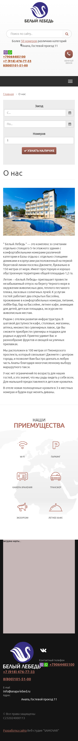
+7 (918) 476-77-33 (19, 672)
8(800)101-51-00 (17, 679)
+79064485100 (56, 664)
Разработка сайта (15, 730)
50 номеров (29, 41)
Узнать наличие (39, 150)
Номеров (39, 133)
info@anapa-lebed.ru (16, 691)
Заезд (39, 106)
